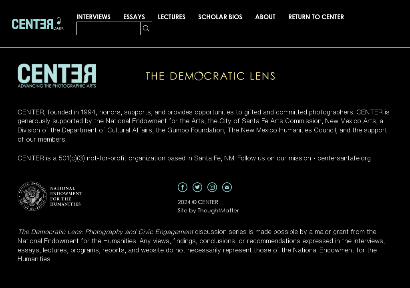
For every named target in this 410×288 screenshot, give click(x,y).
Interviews (93, 17)
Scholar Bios (220, 17)
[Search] (108, 28)
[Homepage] (32, 23)
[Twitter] (197, 186)
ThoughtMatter (218, 210)
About (265, 17)
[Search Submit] (146, 28)
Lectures (171, 17)
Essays (134, 17)
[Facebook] (182, 186)
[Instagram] (212, 186)
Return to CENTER (316, 17)
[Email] (227, 186)
